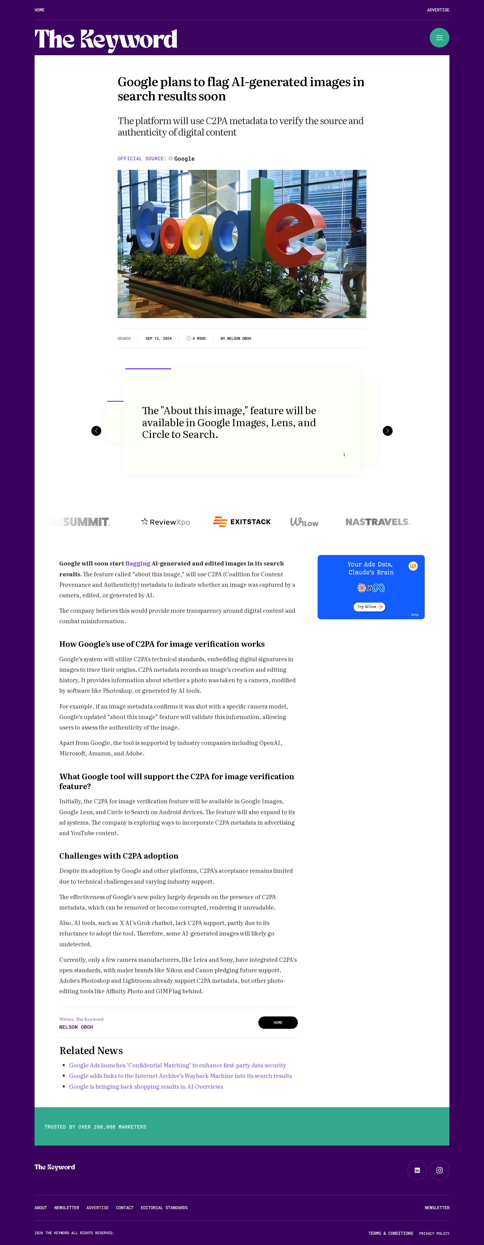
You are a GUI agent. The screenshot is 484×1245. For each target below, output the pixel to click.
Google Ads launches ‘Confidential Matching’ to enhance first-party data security (177, 1065)
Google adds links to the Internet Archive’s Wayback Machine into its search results (180, 1075)
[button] (96, 431)
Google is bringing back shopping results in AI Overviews (146, 1086)
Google (184, 158)
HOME (278, 1022)
